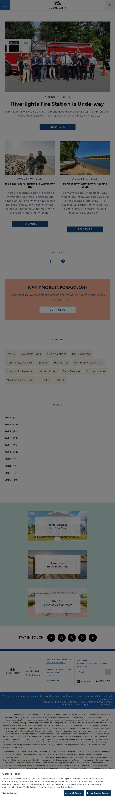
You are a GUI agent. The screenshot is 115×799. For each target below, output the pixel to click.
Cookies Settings (9, 794)
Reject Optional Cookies (98, 794)
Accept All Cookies (73, 794)
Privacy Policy (67, 788)
